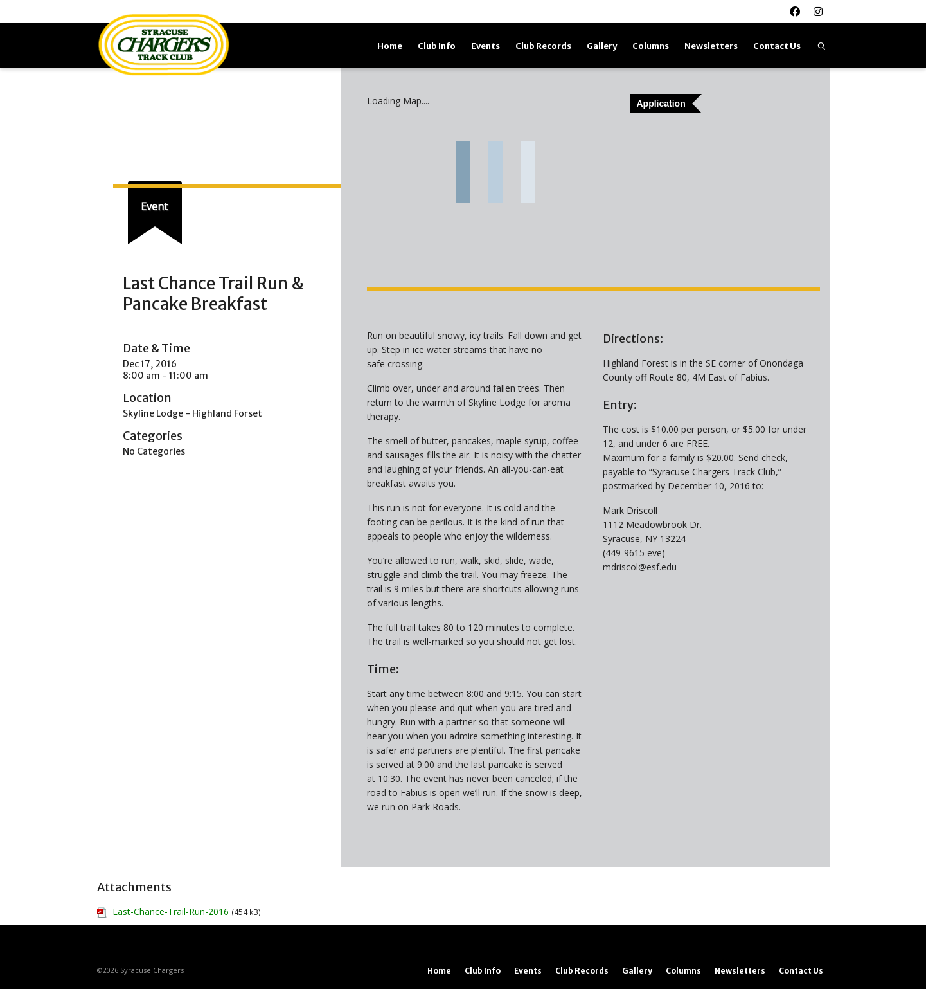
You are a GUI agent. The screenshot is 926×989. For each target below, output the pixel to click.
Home (389, 46)
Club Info (437, 46)
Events (485, 46)
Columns (650, 46)
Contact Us (777, 46)
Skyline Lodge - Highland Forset (192, 413)
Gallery (602, 46)
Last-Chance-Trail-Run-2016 (170, 911)
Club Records (543, 46)
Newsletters (711, 46)
